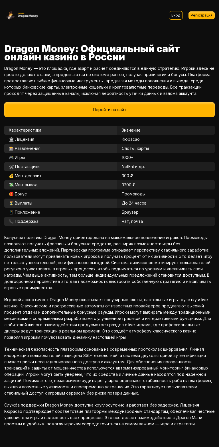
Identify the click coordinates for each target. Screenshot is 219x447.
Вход (175, 15)
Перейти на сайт (109, 109)
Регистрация (201, 15)
